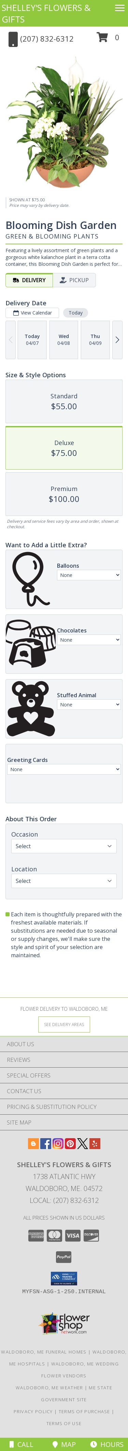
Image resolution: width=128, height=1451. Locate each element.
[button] (108, 39)
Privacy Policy (33, 1411)
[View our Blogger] (33, 1147)
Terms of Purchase (84, 1411)
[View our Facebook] (45, 1147)
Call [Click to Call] (21, 1444)
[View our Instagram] (58, 1147)
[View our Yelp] (94, 1147)
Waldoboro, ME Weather (49, 1388)
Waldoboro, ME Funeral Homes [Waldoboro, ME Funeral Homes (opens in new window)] (43, 1352)
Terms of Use (64, 1423)
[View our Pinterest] (70, 1147)
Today (76, 312)
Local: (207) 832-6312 (64, 1200)
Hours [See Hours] (107, 1444)
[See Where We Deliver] (64, 1024)
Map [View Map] (64, 1444)
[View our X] (82, 1147)
